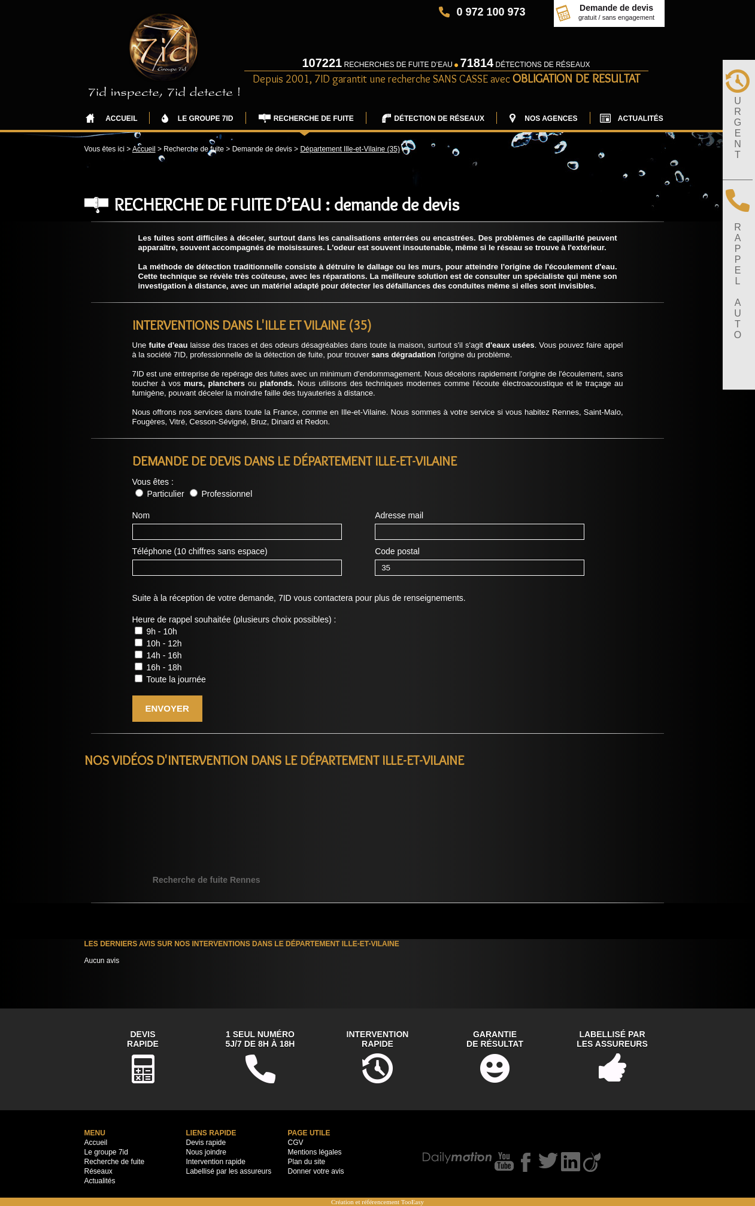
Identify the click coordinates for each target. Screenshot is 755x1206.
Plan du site (307, 1162)
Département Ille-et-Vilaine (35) (350, 149)
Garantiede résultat (494, 1039)
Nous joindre (206, 1152)
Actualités (100, 1181)
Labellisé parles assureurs (612, 1039)
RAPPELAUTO (737, 281)
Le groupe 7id (106, 1152)
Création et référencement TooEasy (377, 1201)
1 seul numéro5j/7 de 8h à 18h (260, 1039)
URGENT (737, 128)
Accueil (144, 149)
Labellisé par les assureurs (229, 1171)
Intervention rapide (215, 1162)
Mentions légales (315, 1152)
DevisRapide (143, 1039)
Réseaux (98, 1171)
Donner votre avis (316, 1171)
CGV (296, 1142)
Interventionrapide (378, 1039)
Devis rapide (206, 1142)
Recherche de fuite (114, 1162)
